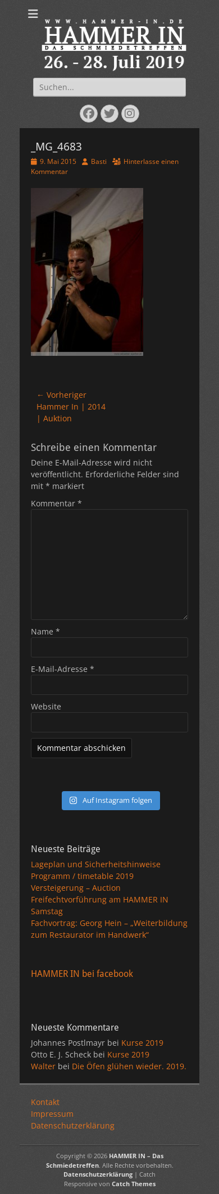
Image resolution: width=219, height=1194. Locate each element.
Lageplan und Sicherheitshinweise (96, 864)
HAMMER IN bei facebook (82, 974)
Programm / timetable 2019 (82, 876)
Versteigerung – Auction (76, 887)
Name (45, 631)
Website (46, 706)
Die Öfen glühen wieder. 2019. (129, 1066)
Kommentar (56, 503)
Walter (43, 1066)
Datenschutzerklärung (73, 1125)
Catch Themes (134, 1183)
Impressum (52, 1113)
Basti (99, 161)
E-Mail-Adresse (62, 669)
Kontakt (45, 1102)
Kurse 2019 (142, 1042)
